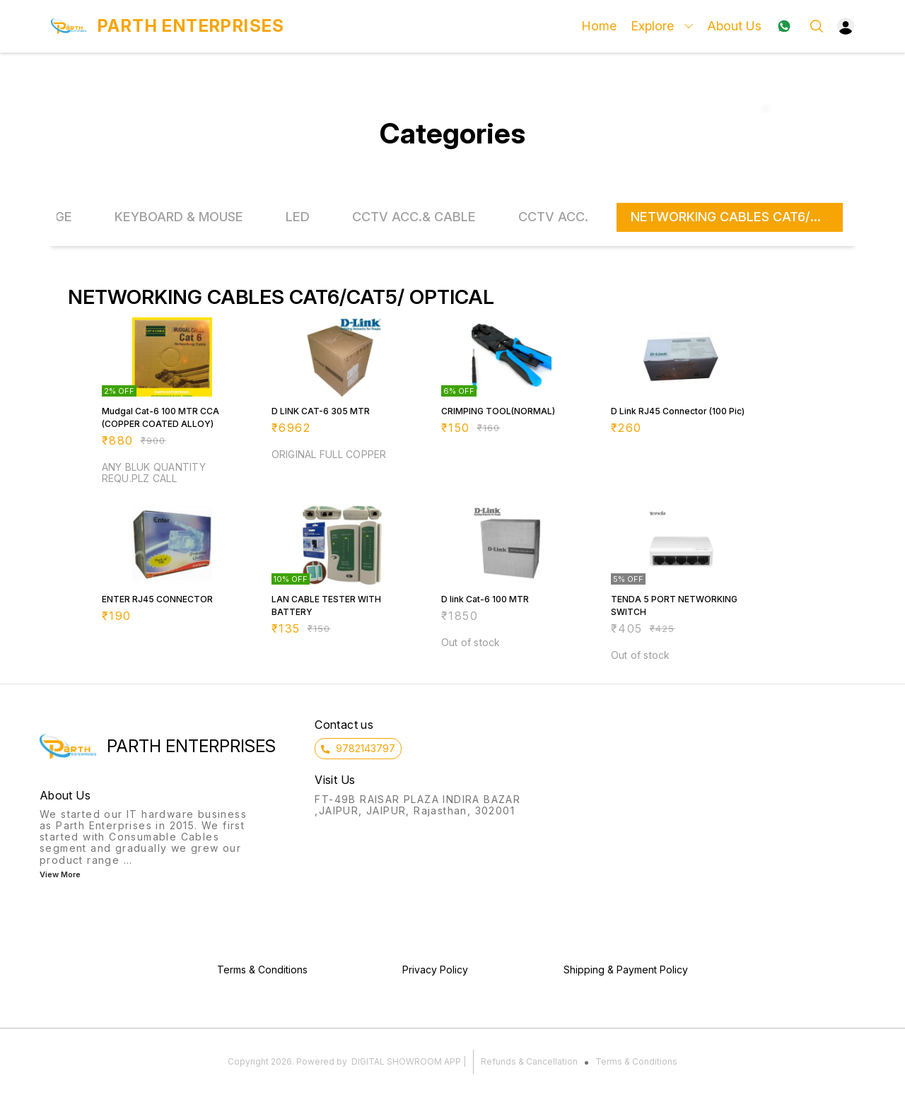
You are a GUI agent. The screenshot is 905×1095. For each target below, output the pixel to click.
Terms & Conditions (636, 1061)
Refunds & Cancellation (529, 1061)
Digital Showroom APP (406, 1061)
